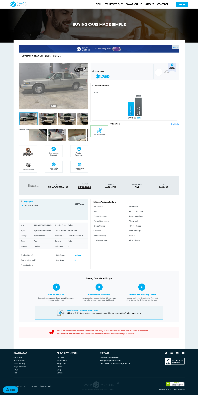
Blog (59, 370)
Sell (99, 4)
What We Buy (19, 363)
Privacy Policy (164, 389)
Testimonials (62, 360)
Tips (15, 373)
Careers (60, 373)
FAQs (16, 370)
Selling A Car (20, 353)
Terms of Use (178, 389)
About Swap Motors (67, 353)
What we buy (114, 4)
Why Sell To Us (20, 367)
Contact (162, 4)
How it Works (19, 360)
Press (59, 367)
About (149, 4)
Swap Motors (20, 386)
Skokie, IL (175, 124)
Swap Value (61, 363)
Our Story (61, 357)
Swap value (134, 4)
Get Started (18, 357)
